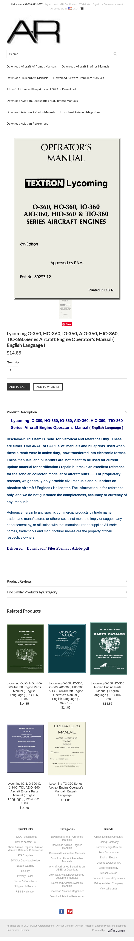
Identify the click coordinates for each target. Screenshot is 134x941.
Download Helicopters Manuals (27, 78)
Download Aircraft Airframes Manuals (32, 66)
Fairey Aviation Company (108, 883)
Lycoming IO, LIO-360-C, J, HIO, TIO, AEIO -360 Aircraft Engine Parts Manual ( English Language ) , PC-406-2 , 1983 (24, 793)
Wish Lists (84, 4)
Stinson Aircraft (108, 873)
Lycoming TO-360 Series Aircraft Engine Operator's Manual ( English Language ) (66, 789)
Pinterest (70, 911)
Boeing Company (109, 842)
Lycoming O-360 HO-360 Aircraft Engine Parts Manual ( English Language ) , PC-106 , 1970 (107, 691)
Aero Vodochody (108, 867)
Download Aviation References (27, 123)
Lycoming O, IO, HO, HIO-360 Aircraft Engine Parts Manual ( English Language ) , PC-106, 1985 (24, 691)
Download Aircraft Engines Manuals (85, 66)
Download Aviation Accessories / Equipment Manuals (42, 100)
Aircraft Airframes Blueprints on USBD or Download (41, 89)
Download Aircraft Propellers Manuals (78, 78)
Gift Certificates (68, 4)
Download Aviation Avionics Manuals (31, 112)
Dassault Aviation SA (108, 862)
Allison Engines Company (108, 836)
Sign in (96, 4)
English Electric (108, 857)
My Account (51, 4)
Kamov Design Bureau (109, 847)
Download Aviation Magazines (80, 112)
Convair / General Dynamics (108, 878)
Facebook (62, 911)
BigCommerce (117, 930)
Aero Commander (109, 852)
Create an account (113, 4)
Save (69, 324)
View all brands (108, 888)
